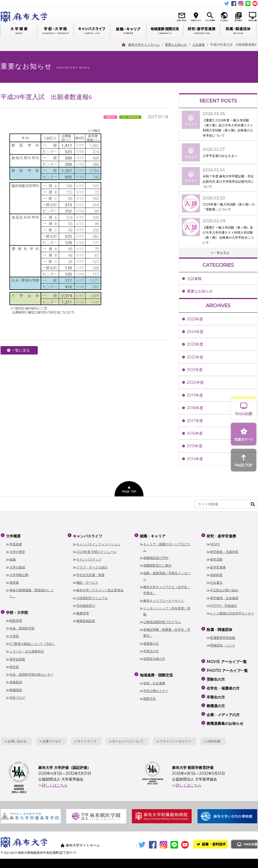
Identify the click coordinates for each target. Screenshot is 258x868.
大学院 (14, 633)
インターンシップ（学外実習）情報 (166, 610)
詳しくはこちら (55, 772)
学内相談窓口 (85, 604)
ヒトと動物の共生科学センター (232, 612)
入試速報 (194, 278)
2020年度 (195, 382)
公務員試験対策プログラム (162, 621)
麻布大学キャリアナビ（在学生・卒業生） (166, 589)
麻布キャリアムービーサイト (163, 599)
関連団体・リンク (222, 643)
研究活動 (216, 558)
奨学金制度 (17, 657)
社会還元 (216, 581)
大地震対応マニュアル (92, 597)
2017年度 (195, 420)
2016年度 (195, 433)
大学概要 (19, 31)
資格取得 (15, 680)
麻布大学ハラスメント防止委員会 (99, 589)
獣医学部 (15, 618)
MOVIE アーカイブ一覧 (226, 658)
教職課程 (15, 687)
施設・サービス (87, 581)
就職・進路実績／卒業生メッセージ (166, 575)
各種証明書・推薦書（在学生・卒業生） (166, 631)
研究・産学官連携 (201, 31)
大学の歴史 (17, 550)
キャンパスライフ (91, 31)
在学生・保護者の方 (222, 681)
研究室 (14, 664)
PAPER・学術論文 (223, 604)
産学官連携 (218, 566)
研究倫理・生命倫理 (224, 597)
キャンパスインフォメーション (98, 543)
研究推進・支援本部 (224, 550)
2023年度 (195, 344)
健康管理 (82, 612)
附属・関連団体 (238, 31)
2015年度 (194, 446)
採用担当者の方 (154, 657)
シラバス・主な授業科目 (26, 649)
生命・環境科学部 (22, 626)
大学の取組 (17, 566)
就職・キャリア (128, 31)
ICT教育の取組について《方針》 (32, 641)
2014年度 (195, 458)
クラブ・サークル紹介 (92, 566)
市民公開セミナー (155, 688)
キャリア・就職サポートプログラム (166, 546)
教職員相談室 (85, 620)
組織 (12, 558)
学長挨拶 (15, 543)
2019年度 (195, 395)
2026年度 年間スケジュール (96, 550)
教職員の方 (215, 696)
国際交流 (149, 696)
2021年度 (195, 369)
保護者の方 (151, 642)
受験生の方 (215, 673)
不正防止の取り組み (224, 589)
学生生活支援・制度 (90, 574)
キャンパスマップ (88, 558)
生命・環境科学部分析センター (31, 672)
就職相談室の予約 (155, 556)
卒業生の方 (151, 650)
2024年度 (195, 331)
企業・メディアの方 (222, 704)
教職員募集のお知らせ (224, 711)
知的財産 (216, 574)
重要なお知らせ (200, 291)
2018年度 (195, 407)
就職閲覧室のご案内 (157, 564)
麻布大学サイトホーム (84, 832)
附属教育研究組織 (222, 635)
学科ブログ (17, 695)
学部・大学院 (55, 31)
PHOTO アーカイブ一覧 (227, 666)
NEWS (215, 543)
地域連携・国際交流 (164, 31)
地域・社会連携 (154, 680)
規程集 (14, 581)
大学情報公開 (18, 574)
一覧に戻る (21, 350)
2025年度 (195, 319)
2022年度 (195, 357)
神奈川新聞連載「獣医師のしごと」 (31, 592)
